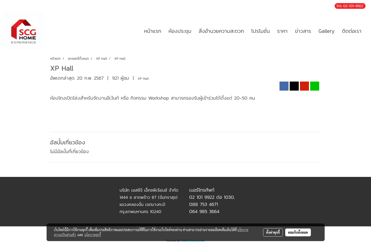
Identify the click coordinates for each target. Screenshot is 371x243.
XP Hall (143, 78)
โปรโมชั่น (260, 31)
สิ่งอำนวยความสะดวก (221, 31)
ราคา (282, 31)
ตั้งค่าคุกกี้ (273, 232)
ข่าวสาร (303, 31)
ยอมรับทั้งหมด (298, 232)
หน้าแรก (152, 31)
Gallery (326, 31)
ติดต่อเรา (351, 31)
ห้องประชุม (180, 31)
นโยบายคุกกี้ (92, 235)
